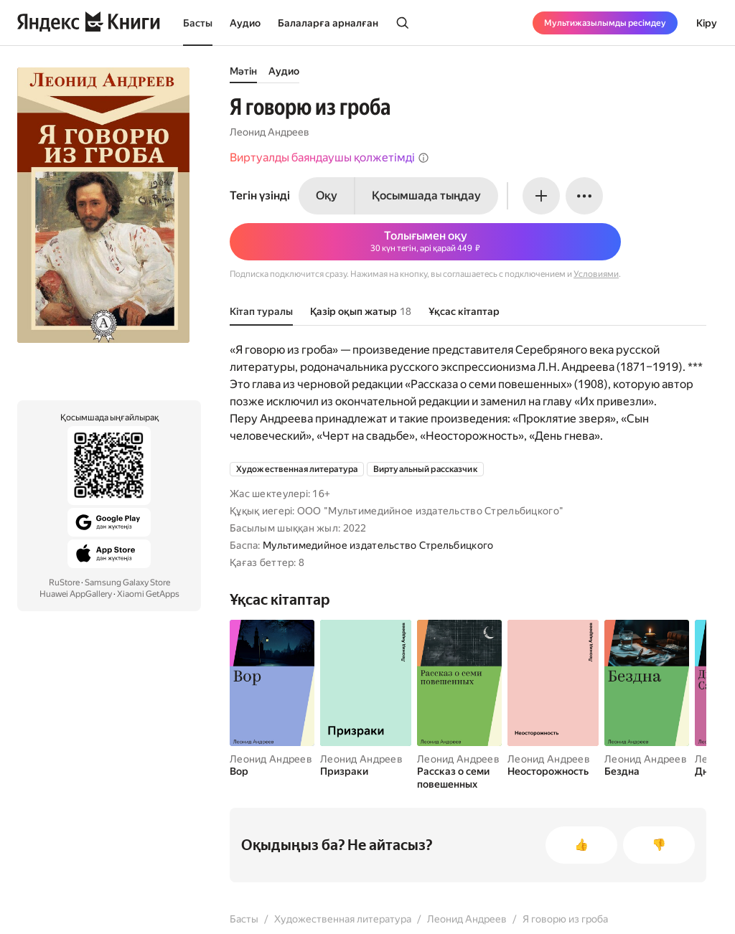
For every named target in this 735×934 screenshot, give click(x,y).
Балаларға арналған (328, 23)
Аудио (245, 23)
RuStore (64, 582)
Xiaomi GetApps (148, 594)
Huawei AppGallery (75, 594)
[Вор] (272, 771)
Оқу (326, 195)
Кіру (706, 23)
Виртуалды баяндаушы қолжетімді (329, 157)
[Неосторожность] (553, 771)
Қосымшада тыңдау (426, 195)
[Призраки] (365, 771)
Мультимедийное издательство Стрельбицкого (378, 545)
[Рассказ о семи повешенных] (459, 778)
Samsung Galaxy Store (127, 582)
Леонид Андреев (269, 132)
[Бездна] (646, 771)
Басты (197, 23)
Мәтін (243, 71)
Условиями (596, 274)
